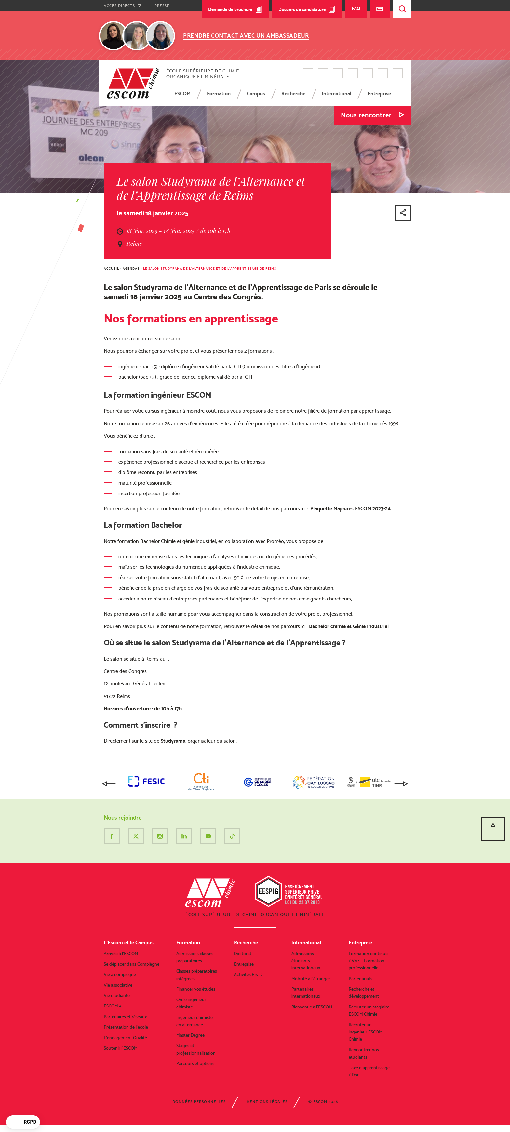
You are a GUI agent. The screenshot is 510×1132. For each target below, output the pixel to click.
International (336, 93)
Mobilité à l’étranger (310, 978)
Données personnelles (199, 1101)
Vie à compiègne (120, 974)
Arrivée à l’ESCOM (121, 953)
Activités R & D (248, 974)
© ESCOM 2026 (323, 1101)
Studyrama (173, 741)
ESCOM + (113, 1005)
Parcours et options (195, 1063)
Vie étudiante (117, 995)
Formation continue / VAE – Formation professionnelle (368, 961)
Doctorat (242, 953)
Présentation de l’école (126, 1027)
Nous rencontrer (366, 115)
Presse (161, 5)
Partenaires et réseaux (125, 1016)
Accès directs (122, 5)
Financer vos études (195, 989)
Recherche (293, 93)
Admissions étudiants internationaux (305, 961)
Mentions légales (267, 1101)
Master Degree (190, 1035)
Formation (219, 93)
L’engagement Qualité (125, 1037)
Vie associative (118, 985)
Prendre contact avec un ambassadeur (246, 35)
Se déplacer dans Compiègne (131, 964)
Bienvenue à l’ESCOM (311, 1006)
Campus (256, 93)
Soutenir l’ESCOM (121, 1048)
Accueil (111, 268)
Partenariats (360, 978)
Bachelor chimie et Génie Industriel (349, 626)
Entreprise (379, 93)
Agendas (131, 268)
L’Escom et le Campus (129, 943)
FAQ (356, 8)
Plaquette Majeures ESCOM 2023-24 (350, 509)
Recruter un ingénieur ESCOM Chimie (365, 1032)
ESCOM (182, 93)
